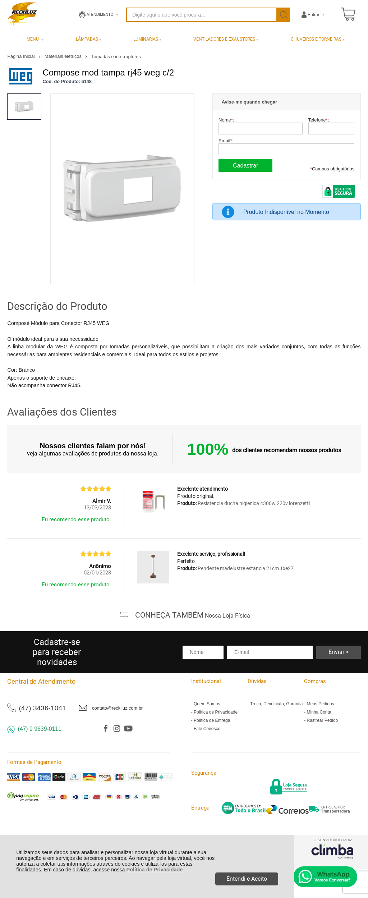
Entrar (313, 14)
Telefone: (318, 120)
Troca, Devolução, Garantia (276, 703)
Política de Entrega (212, 720)
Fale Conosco (207, 728)
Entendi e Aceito (246, 878)
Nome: (226, 120)
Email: (225, 140)
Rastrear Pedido (322, 720)
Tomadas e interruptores (116, 56)
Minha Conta (319, 712)
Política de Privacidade (154, 869)
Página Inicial (21, 56)
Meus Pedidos (320, 703)
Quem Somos (207, 703)
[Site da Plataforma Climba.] (332, 848)
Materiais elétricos (64, 56)
